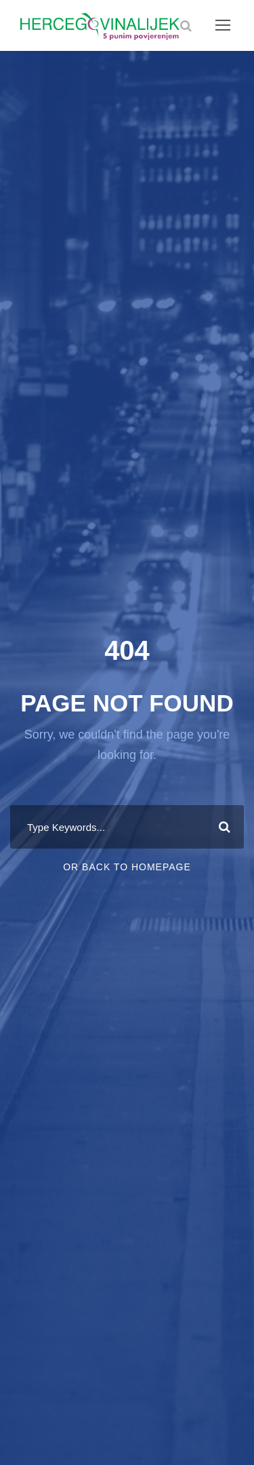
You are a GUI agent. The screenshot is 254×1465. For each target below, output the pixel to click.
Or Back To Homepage (127, 866)
